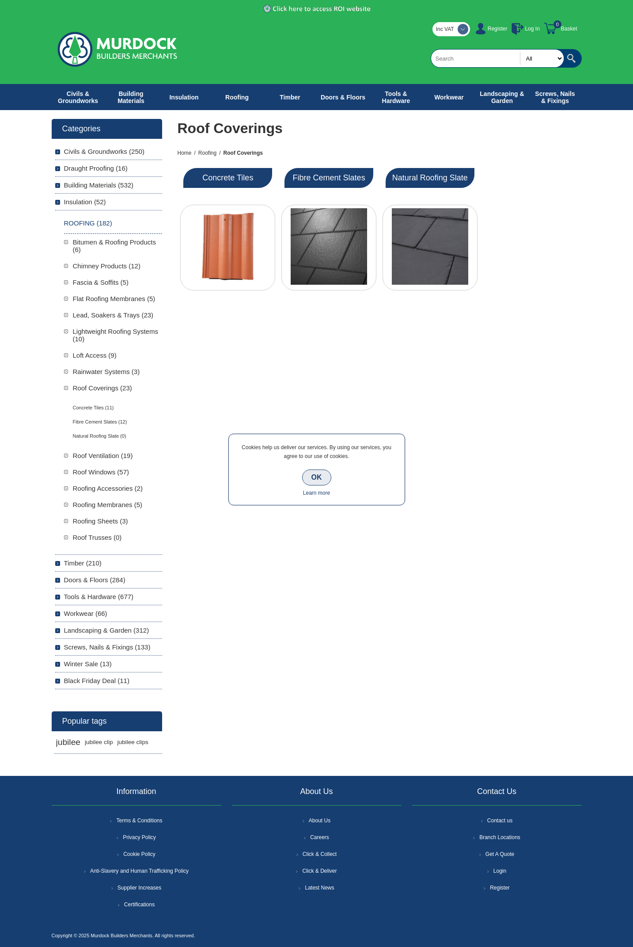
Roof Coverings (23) (102, 388)
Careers (319, 837)
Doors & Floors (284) (94, 580)
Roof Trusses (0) (97, 537)
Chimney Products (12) (106, 266)
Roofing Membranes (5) (108, 504)
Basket (569, 29)
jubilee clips (132, 742)
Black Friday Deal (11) (96, 680)
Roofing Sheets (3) (100, 521)
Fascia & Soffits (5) (101, 282)
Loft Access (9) (95, 355)
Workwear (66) (85, 613)
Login (499, 871)
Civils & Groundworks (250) (104, 151)
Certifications (139, 904)
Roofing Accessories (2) (108, 488)
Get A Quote (499, 854)
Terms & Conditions (139, 820)
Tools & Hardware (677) (99, 596)
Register (498, 29)
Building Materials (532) (99, 185)
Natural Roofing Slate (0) (99, 436)
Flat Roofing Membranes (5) (114, 298)
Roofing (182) (88, 223)
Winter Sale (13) (88, 664)
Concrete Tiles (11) (93, 407)
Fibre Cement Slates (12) (100, 421)
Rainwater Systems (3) (106, 371)
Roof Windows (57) (101, 472)
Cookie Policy (139, 854)
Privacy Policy (139, 837)
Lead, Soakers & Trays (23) (113, 315)
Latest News (319, 888)
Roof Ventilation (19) (103, 455)
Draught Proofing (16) (96, 168)
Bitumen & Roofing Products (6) (114, 245)
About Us (319, 820)
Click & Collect (320, 854)
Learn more (316, 493)
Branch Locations (499, 837)
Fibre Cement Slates (329, 177)
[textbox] (497, 58)
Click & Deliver (319, 871)
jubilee (68, 742)
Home (185, 153)
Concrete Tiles (227, 177)
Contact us (499, 820)
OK (316, 477)
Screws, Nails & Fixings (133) (107, 647)
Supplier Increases (139, 888)
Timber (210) (83, 563)
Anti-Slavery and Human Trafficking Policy (139, 871)
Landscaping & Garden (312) (106, 630)
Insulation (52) (85, 202)
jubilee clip (99, 742)
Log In (532, 29)
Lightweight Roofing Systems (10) (115, 335)
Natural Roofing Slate (430, 177)
